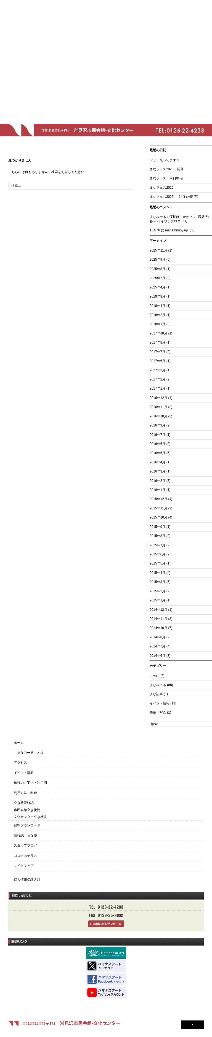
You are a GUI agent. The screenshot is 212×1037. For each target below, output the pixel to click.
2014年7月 (157, 646)
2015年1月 (157, 600)
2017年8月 (157, 342)
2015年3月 (157, 582)
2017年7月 (157, 352)
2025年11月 (158, 250)
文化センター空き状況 (30, 817)
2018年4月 (157, 306)
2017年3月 (157, 370)
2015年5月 (157, 563)
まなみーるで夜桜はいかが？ (171, 217)
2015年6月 (157, 554)
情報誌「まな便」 (27, 836)
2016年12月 (158, 398)
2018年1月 (157, 324)
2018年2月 (157, 315)
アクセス (20, 763)
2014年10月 (158, 628)
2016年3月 (157, 471)
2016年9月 (157, 425)
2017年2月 (157, 379)
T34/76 (155, 230)
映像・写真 (158, 712)
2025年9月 (157, 259)
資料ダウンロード (27, 825)
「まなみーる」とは (29, 753)
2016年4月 (157, 462)
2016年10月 (158, 416)
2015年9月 (157, 527)
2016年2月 (157, 481)
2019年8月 (157, 296)
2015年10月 (158, 517)
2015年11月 (158, 508)
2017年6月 (157, 361)
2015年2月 (157, 591)
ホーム (19, 743)
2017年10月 (158, 333)
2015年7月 (157, 545)
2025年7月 (157, 278)
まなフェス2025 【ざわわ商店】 (175, 197)
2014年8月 (157, 637)
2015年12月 (158, 499)
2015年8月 (157, 536)
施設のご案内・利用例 (30, 783)
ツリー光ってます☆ (164, 160)
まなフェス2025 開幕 (167, 169)
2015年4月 (157, 573)
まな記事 (156, 694)
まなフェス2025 (162, 188)
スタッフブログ (25, 845)
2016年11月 (158, 407)
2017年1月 (157, 388)
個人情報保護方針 (27, 880)
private (155, 676)
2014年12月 (158, 610)
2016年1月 (157, 490)
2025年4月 (157, 287)
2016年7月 (157, 435)
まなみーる (158, 685)
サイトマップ (24, 866)
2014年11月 (158, 619)
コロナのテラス (25, 856)
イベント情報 (159, 703)
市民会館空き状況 (27, 810)
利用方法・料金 (25, 793)
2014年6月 (157, 656)
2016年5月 (157, 453)
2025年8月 (157, 269)
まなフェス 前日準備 (166, 178)
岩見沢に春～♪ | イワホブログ (180, 219)
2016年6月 (157, 444)
